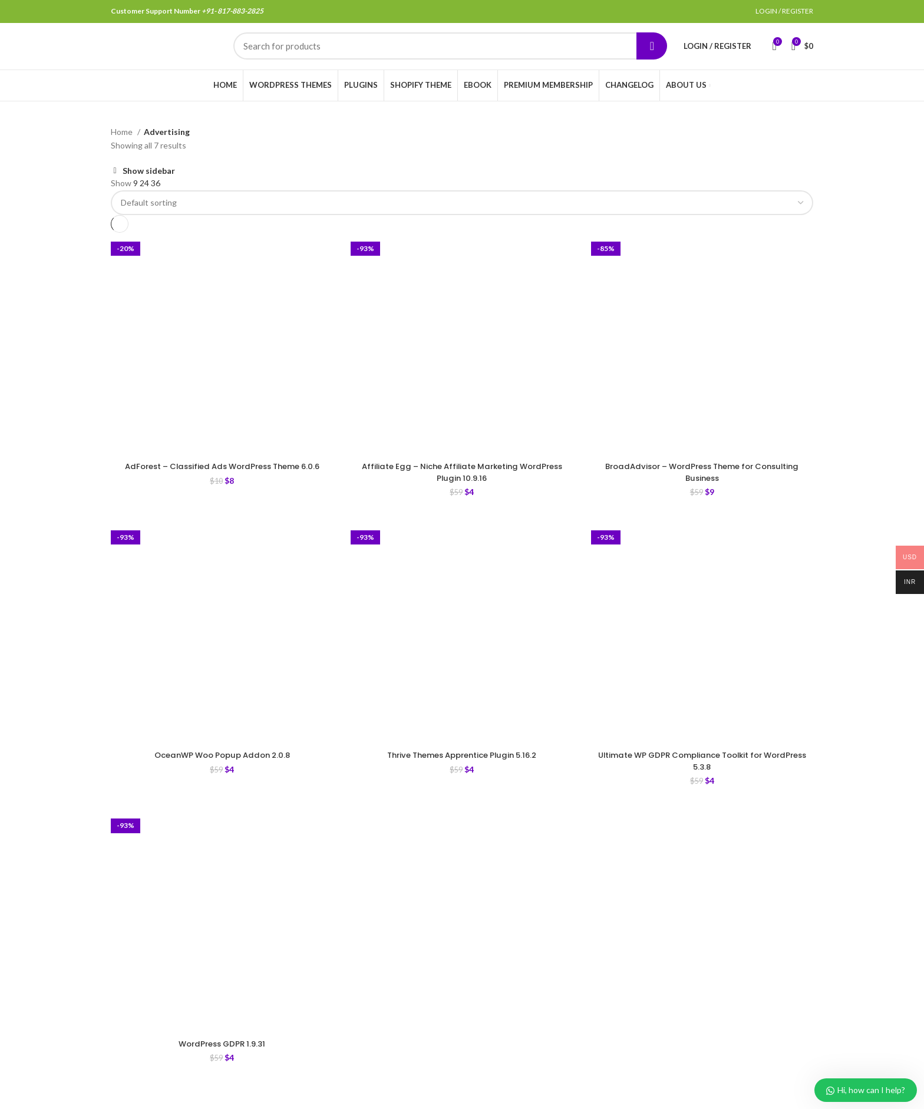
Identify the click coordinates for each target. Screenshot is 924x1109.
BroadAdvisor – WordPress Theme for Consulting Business (702, 488)
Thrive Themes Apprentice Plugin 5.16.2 (462, 771)
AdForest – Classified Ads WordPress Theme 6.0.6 (222, 488)
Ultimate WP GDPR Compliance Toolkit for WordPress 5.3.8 (701, 776)
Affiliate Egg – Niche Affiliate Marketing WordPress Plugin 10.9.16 (461, 488)
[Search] (450, 54)
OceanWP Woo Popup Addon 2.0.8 (222, 771)
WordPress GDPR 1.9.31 (222, 1059)
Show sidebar (149, 187)
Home (122, 148)
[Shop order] (462, 218)
